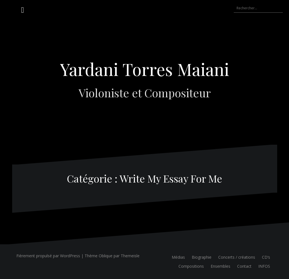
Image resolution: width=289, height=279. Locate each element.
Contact (244, 266)
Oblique (105, 255)
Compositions (191, 266)
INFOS (264, 266)
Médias (178, 257)
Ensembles (220, 266)
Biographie (201, 257)
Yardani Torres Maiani (144, 69)
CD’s (266, 257)
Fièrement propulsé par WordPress (48, 255)
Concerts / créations (236, 257)
